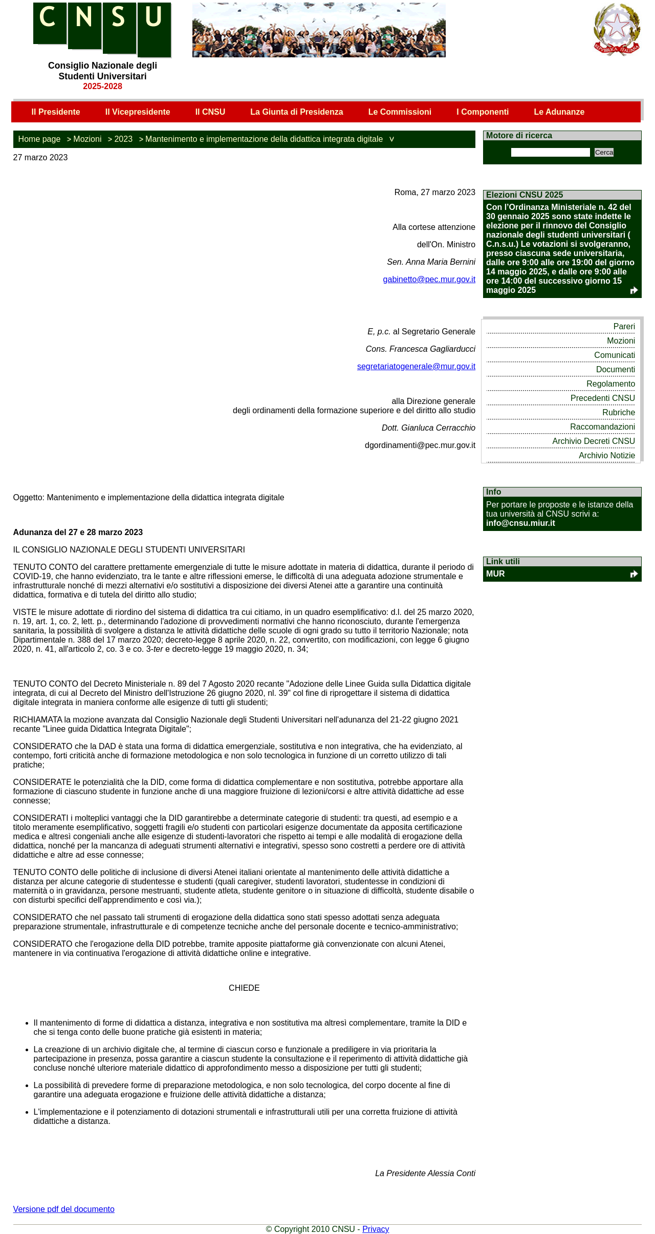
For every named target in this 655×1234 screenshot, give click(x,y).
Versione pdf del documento (64, 1209)
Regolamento (610, 383)
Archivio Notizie (607, 455)
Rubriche (618, 412)
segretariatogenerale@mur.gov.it (416, 366)
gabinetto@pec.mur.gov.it (429, 279)
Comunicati (614, 355)
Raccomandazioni (602, 426)
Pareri (625, 326)
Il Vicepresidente (137, 112)
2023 (123, 139)
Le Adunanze (559, 112)
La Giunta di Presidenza (296, 112)
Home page (39, 139)
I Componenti (482, 112)
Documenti (615, 369)
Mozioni (87, 139)
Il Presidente (56, 112)
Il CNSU (210, 112)
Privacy (375, 1229)
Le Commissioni (400, 112)
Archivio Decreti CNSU (594, 441)
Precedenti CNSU (603, 398)
